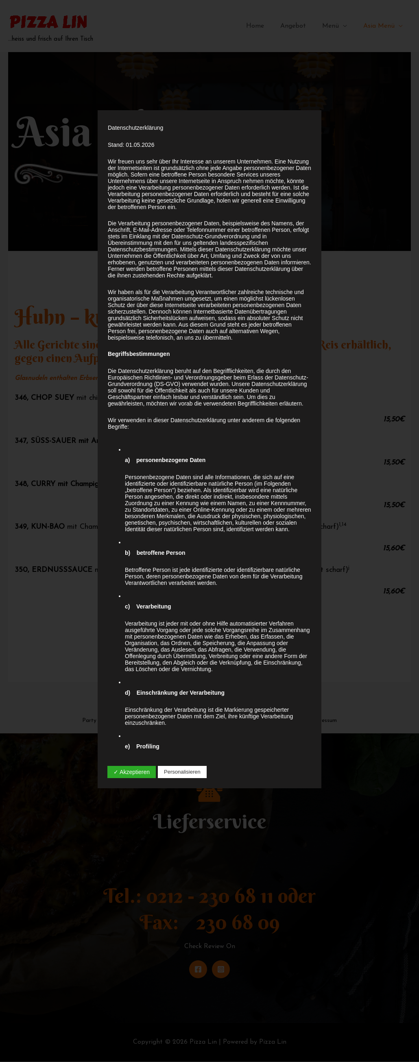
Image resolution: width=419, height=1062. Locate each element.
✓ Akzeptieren (131, 772)
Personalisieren (182, 772)
